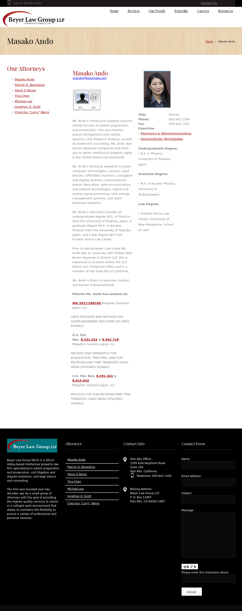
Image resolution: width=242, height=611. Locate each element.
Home (209, 41)
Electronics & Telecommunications (166, 133)
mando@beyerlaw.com (90, 78)
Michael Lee (23, 101)
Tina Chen (22, 96)
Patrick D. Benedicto (30, 85)
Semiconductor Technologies (162, 139)
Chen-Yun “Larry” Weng (32, 112)
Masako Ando (24, 79)
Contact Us (209, 3)
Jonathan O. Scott (28, 106)
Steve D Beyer (25, 90)
